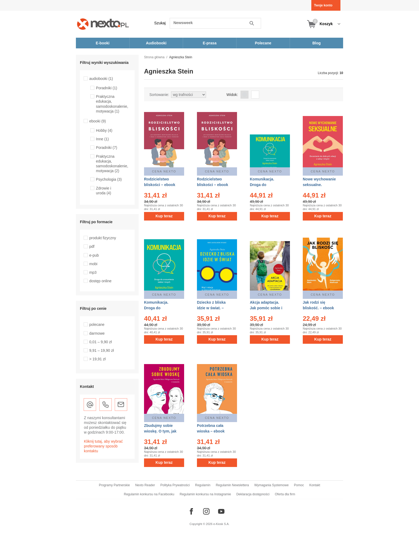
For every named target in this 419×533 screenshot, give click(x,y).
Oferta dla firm (285, 494)
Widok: (232, 94)
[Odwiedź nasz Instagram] (206, 511)
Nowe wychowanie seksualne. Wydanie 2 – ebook (319, 184)
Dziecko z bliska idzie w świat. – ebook (211, 308)
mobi (93, 264)
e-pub (94, 255)
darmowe (97, 333)
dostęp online (100, 281)
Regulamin (202, 485)
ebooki (97, 121)
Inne (102, 139)
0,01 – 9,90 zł (100, 342)
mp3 (92, 272)
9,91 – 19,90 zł (101, 350)
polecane (96, 324)
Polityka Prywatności (175, 485)
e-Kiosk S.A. (221, 524)
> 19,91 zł (97, 359)
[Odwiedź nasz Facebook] (191, 511)
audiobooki (101, 78)
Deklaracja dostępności (252, 494)
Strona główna (154, 57)
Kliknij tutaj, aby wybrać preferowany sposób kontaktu (103, 446)
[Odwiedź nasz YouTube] (221, 511)
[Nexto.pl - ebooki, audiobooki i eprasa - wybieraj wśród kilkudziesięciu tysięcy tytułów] (103, 24)
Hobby (104, 130)
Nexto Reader (145, 485)
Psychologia (109, 179)
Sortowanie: (159, 94)
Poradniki (106, 88)
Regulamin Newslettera (232, 485)
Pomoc (299, 485)
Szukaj (160, 23)
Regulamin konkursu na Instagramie (205, 494)
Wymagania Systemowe (271, 485)
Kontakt (314, 485)
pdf (91, 246)
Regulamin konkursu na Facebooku (149, 494)
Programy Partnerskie (114, 485)
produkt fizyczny (102, 238)
